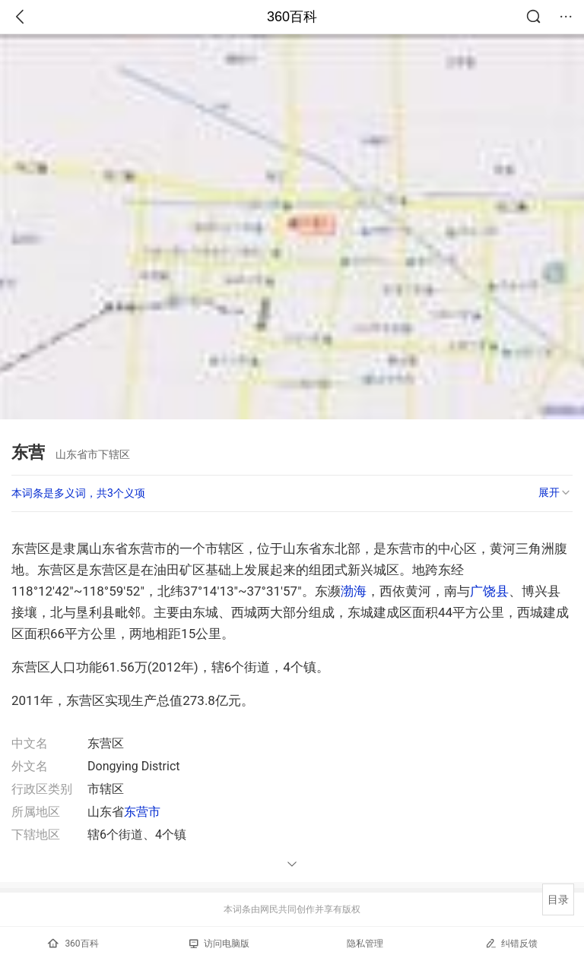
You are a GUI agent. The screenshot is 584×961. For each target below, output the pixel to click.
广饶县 (489, 591)
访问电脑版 (219, 943)
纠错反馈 (511, 943)
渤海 (354, 591)
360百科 (292, 16)
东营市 (142, 812)
